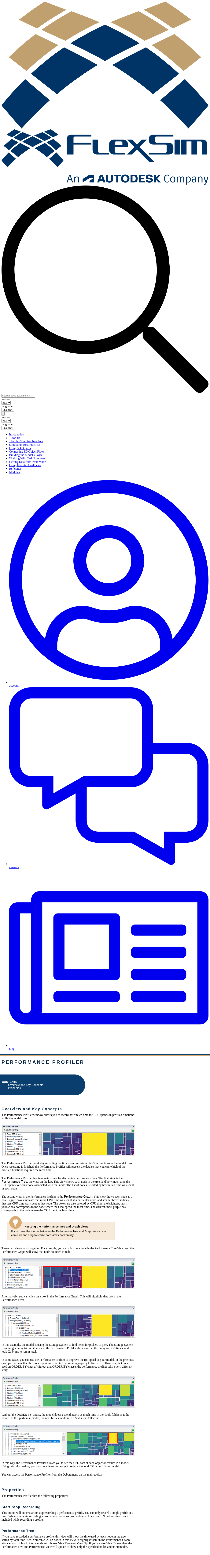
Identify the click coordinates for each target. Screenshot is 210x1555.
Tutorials (14, 437)
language (7, 406)
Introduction (16, 434)
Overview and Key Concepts (25, 1084)
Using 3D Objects (20, 448)
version (6, 399)
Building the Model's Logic (25, 455)
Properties (14, 1088)
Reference (15, 468)
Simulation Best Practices (24, 444)
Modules (14, 472)
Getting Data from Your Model (28, 461)
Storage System (58, 1344)
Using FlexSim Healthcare (25, 465)
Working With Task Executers (27, 458)
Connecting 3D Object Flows (27, 451)
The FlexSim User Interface (26, 441)
